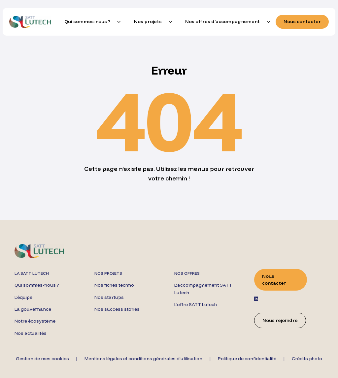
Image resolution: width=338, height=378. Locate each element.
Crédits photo (307, 359)
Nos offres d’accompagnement (222, 21)
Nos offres (187, 273)
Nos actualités (31, 333)
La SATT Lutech (32, 273)
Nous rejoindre (280, 320)
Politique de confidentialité (247, 359)
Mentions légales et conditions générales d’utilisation (143, 359)
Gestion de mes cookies (42, 359)
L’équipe (23, 297)
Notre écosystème (35, 321)
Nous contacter (302, 21)
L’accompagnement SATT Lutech (203, 288)
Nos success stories (117, 309)
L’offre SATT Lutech (195, 304)
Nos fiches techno (114, 285)
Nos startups (109, 297)
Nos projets (148, 21)
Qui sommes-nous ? (87, 21)
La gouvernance (33, 309)
